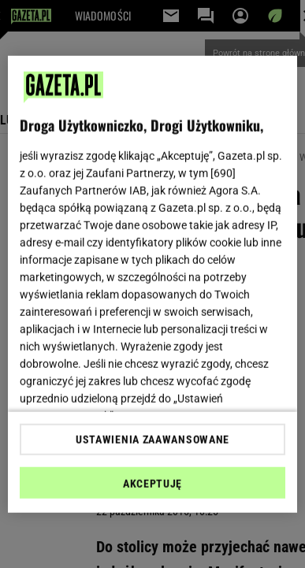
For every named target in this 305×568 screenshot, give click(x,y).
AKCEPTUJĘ (152, 483)
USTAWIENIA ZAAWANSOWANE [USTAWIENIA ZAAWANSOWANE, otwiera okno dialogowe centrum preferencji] (152, 439)
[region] (153, 284)
